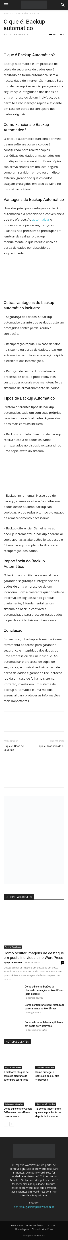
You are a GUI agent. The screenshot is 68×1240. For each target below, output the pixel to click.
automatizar (41, 219)
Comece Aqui (16, 1225)
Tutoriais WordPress (45, 1067)
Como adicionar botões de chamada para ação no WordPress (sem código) (44, 990)
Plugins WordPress (13, 947)
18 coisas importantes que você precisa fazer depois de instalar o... (48, 1112)
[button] (6, 5)
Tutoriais (50, 1225)
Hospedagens (22, 1229)
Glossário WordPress (42, 1229)
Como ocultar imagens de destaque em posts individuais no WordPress (34, 955)
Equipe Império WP (13, 962)
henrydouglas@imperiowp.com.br (34, 1206)
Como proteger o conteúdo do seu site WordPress (47, 1076)
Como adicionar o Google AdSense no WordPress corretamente (18, 1112)
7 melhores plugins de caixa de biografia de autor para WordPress (16, 1076)
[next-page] (11, 1124)
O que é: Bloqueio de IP (50, 746)
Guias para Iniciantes (14, 1104)
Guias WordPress (34, 1225)
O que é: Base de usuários (14, 747)
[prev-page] (6, 1124)
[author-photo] (34, 781)
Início (6, 13)
